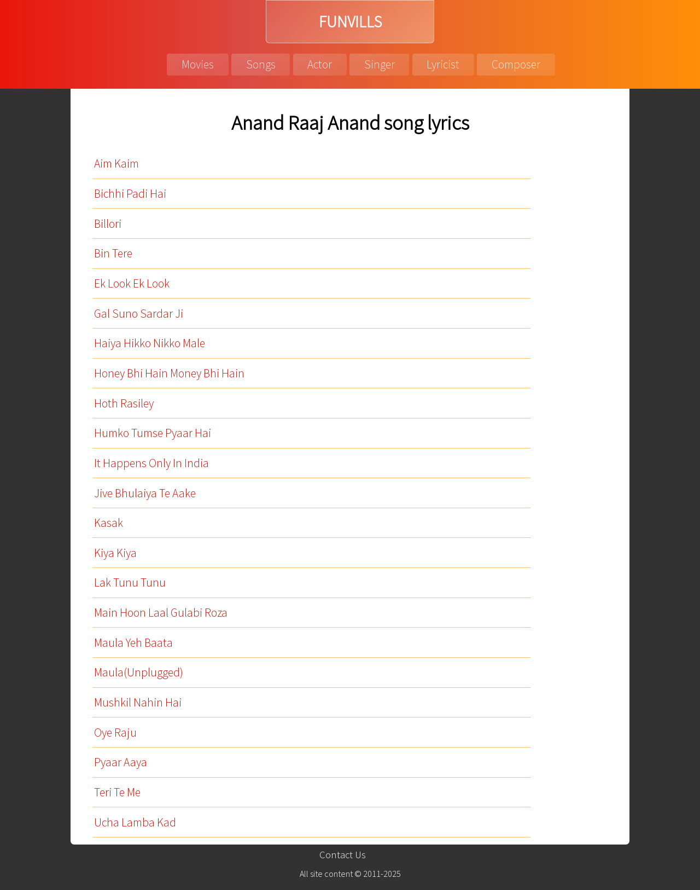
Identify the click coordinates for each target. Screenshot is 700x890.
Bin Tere (113, 253)
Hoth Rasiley (124, 403)
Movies (198, 64)
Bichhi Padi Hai (130, 193)
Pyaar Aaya (120, 762)
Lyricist (443, 64)
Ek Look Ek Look (132, 283)
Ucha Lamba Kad (135, 822)
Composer (516, 64)
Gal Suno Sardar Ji (138, 313)
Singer (379, 64)
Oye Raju (115, 732)
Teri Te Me (117, 792)
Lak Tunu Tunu (130, 582)
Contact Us (342, 854)
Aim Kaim (116, 163)
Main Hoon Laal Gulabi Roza (161, 612)
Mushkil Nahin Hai (138, 702)
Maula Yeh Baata (133, 642)
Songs (261, 64)
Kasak (108, 522)
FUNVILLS (350, 22)
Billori (107, 223)
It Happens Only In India (151, 463)
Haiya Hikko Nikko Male (149, 343)
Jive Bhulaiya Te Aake (145, 493)
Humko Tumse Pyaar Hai (152, 433)
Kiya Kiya (115, 553)
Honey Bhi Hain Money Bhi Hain (169, 373)
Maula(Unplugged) (138, 672)
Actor (319, 64)
